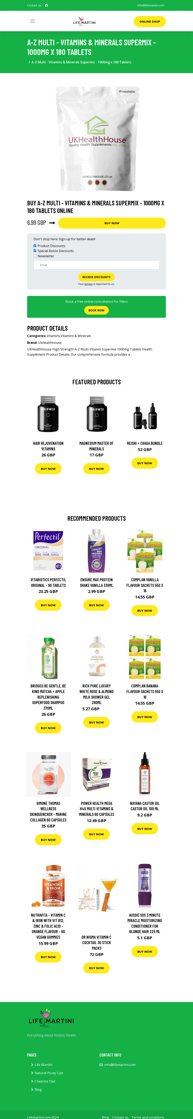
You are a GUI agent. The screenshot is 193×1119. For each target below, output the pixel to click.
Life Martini (43, 1064)
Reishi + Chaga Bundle (145, 443)
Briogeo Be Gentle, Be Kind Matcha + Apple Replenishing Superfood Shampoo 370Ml (48, 696)
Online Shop (150, 21)
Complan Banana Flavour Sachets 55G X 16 (144, 691)
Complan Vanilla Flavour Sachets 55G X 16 (144, 585)
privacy (88, 284)
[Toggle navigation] (32, 21)
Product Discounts (51, 246)
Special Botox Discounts (56, 251)
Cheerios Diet (45, 1081)
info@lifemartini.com (150, 5)
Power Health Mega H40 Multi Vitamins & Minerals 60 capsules (96, 809)
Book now (96, 310)
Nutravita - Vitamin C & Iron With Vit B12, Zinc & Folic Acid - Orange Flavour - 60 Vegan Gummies (48, 925)
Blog (38, 1089)
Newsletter (46, 256)
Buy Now (112, 223)
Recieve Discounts (96, 277)
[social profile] (46, 5)
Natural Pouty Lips (49, 1073)
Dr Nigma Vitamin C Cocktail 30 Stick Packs (96, 942)
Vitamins (53, 336)
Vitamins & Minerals (76, 336)
